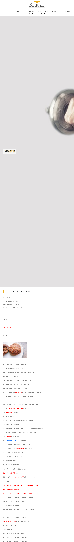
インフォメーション (55, 12)
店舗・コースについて (43, 12)
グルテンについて (11, 440)
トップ (7, 11)
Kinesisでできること (31, 12)
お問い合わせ (67, 11)
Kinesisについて (19, 12)
